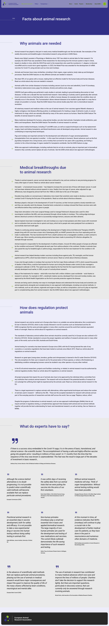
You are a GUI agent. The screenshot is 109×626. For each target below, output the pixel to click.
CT (46, 127)
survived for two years (63, 141)
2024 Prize (43, 63)
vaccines (30, 240)
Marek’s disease (86, 109)
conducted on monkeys (62, 205)
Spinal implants (20, 221)
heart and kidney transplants (30, 129)
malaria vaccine (57, 276)
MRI (51, 127)
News (75, 54)
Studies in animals (86, 246)
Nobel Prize (61, 65)
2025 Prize (27, 61)
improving (28, 132)
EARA (71, 54)
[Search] (104, 3)
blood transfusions (50, 129)
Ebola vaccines (86, 267)
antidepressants (56, 111)
